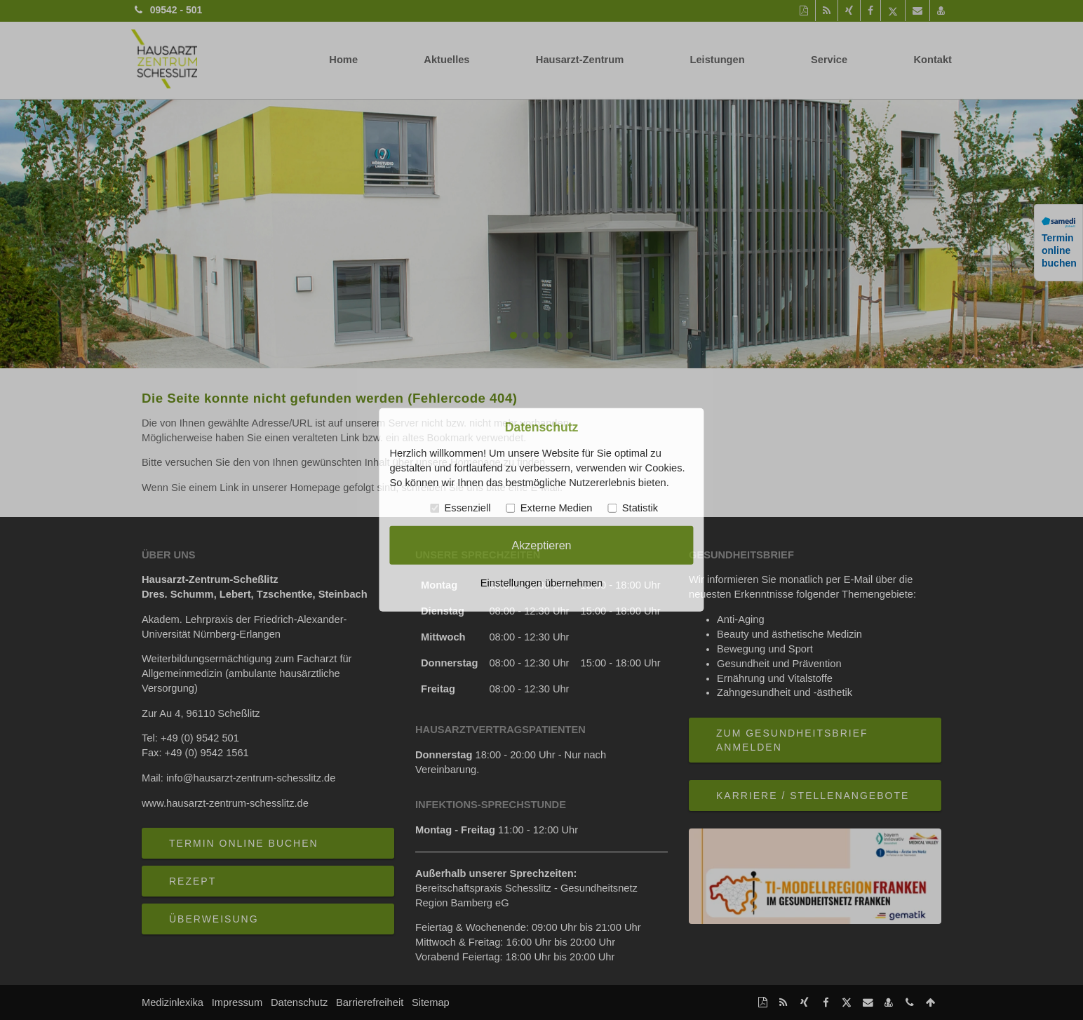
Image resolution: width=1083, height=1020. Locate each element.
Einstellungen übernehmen (541, 583)
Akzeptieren (541, 545)
